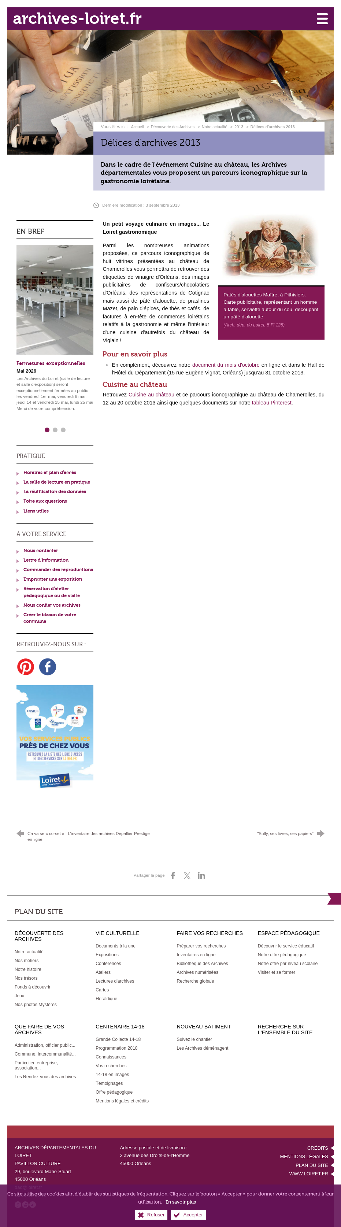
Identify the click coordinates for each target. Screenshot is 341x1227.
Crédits (317, 1148)
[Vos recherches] (111, 1065)
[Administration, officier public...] (45, 1045)
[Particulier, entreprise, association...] (36, 1065)
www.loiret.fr (308, 1173)
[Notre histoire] (28, 969)
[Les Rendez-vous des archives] (45, 1076)
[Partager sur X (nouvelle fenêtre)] (187, 875)
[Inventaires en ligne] (196, 954)
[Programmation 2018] (116, 1048)
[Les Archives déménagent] (203, 1048)
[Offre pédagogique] (114, 1092)
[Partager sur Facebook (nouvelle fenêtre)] (173, 875)
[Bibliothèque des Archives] (202, 963)
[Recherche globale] (195, 981)
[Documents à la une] (116, 946)
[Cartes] (102, 990)
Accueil (138, 127)
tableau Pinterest (272, 403)
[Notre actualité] (29, 951)
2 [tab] (55, 430)
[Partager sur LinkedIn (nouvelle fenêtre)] (201, 875)
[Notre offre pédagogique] (282, 954)
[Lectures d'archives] (115, 981)
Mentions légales (304, 1156)
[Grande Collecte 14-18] (118, 1039)
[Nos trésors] (26, 978)
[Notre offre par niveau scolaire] (288, 963)
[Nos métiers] (26, 960)
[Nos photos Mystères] (36, 1004)
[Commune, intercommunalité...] (45, 1054)
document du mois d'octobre (226, 365)
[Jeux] (19, 995)
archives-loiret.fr (77, 18)
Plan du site (312, 1165)
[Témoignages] (109, 1083)
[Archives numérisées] (198, 972)
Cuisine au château (151, 395)
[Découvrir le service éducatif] (286, 946)
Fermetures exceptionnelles (50, 363)
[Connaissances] (111, 1057)
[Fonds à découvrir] (33, 987)
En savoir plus (181, 1202)
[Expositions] (107, 954)
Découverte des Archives (172, 127)
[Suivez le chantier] (194, 1039)
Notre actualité (214, 127)
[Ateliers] (103, 972)
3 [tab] (63, 430)
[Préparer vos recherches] (201, 946)
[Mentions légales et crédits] (122, 1101)
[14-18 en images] (112, 1074)
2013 (238, 127)
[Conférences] (108, 963)
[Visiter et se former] (276, 972)
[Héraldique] (106, 998)
